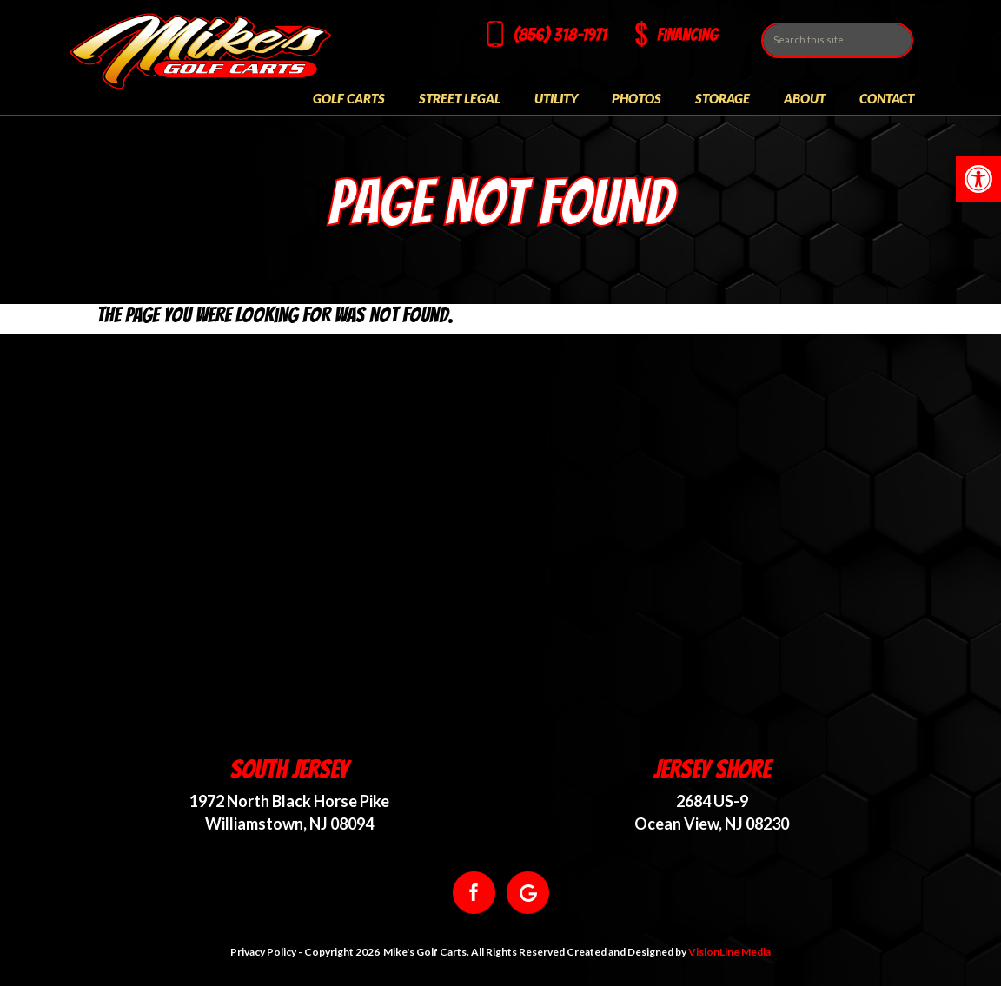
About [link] (804, 98)
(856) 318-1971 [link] (560, 34)
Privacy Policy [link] (263, 951)
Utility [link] (556, 98)
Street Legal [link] (459, 98)
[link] (978, 179)
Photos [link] (636, 98)
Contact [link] (886, 98)
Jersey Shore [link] (712, 769)
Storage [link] (722, 98)
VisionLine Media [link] (729, 951)
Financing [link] (687, 34)
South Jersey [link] (289, 769)
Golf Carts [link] (349, 98)
